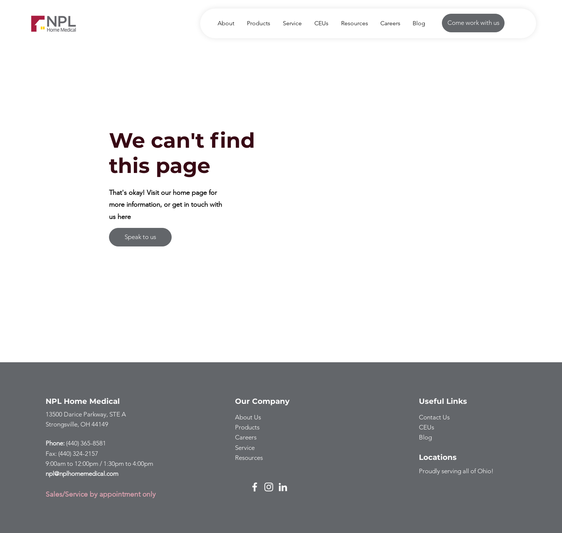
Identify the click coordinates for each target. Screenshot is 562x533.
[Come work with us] (473, 23)
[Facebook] (255, 487)
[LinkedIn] (283, 487)
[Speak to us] (140, 237)
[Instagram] (269, 487)
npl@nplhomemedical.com (82, 473)
